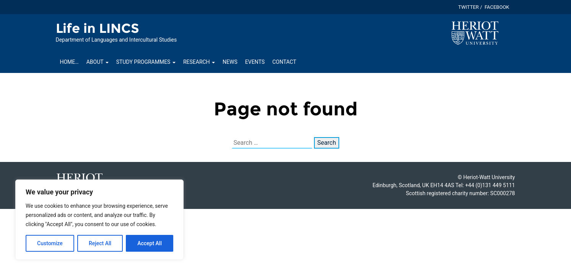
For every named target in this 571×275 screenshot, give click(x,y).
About (97, 62)
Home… (69, 62)
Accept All (149, 243)
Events (255, 62)
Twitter (468, 7)
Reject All (100, 243)
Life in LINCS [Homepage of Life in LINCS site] (97, 28)
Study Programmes (146, 62)
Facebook (497, 7)
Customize (50, 243)
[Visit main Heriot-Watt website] (475, 32)
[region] (99, 220)
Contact (284, 62)
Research (199, 62)
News (230, 62)
